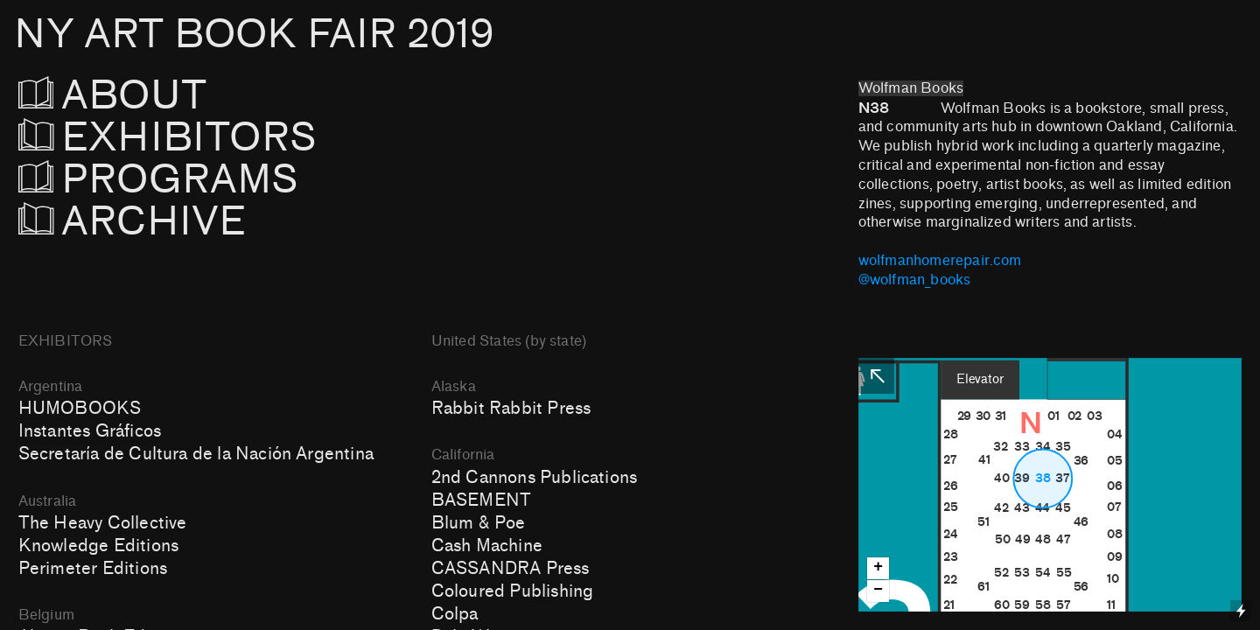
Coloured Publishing (512, 591)
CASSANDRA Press (510, 568)
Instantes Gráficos (89, 431)
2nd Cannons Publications (534, 477)
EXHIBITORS (215, 138)
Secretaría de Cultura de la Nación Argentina (196, 454)
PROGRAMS (168, 180)
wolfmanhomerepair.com (940, 261)
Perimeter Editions (92, 568)
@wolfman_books (914, 280)
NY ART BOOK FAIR (254, 34)
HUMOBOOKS (80, 408)
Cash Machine (486, 546)
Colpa (455, 614)
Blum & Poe (478, 523)
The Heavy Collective (102, 523)
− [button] (878, 590)
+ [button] (878, 567)
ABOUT (137, 96)
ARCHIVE (132, 222)
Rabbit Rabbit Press (511, 408)
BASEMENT (481, 500)
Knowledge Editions (98, 546)
